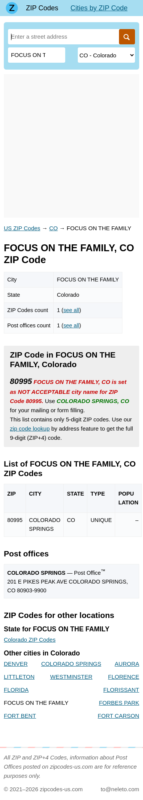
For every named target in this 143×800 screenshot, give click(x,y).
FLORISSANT (121, 689)
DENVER (16, 663)
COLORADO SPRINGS (71, 663)
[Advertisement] (71, 146)
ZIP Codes (42, 8)
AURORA (127, 663)
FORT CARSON (118, 715)
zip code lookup (30, 428)
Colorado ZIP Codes (30, 639)
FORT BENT (20, 715)
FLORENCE (123, 676)
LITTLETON (19, 676)
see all (71, 310)
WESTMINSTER (71, 676)
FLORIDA (16, 689)
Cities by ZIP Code (99, 8)
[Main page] (12, 8)
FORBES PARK (119, 702)
